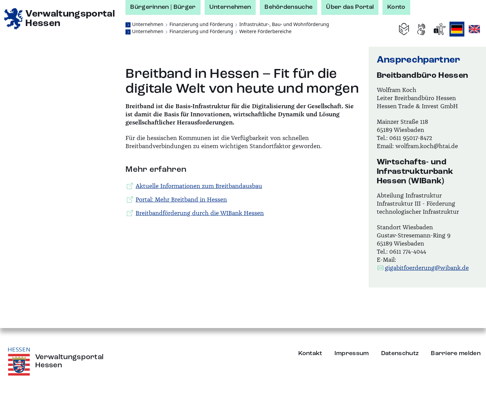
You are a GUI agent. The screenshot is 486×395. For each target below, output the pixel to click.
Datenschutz (400, 353)
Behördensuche (288, 7)
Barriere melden (456, 353)
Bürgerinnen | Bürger (162, 7)
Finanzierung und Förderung (201, 24)
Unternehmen (230, 7)
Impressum (351, 353)
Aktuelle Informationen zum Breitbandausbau (194, 186)
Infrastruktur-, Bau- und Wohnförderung (284, 24)
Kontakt (310, 353)
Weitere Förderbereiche (265, 31)
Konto (396, 7)
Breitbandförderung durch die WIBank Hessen (195, 213)
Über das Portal (350, 7)
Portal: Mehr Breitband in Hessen (177, 199)
